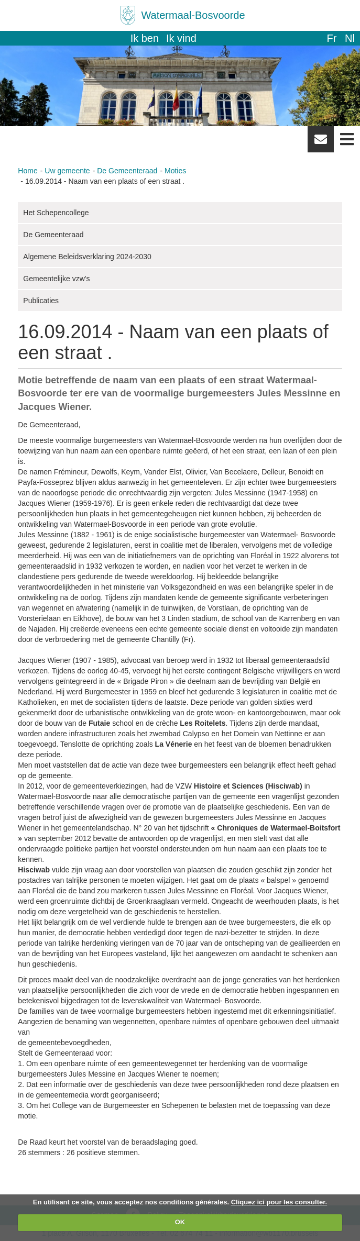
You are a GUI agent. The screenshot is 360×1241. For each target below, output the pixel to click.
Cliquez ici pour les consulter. (279, 1202)
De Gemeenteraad (127, 171)
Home (27, 171)
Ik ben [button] (144, 38)
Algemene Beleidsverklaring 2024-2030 (87, 256)
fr (331, 38)
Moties (175, 171)
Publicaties (41, 300)
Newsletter (321, 143)
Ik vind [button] (181, 38)
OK (180, 1222)
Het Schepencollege (56, 212)
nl (350, 38)
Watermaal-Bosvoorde (193, 15)
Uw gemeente (67, 171)
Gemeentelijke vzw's (56, 278)
